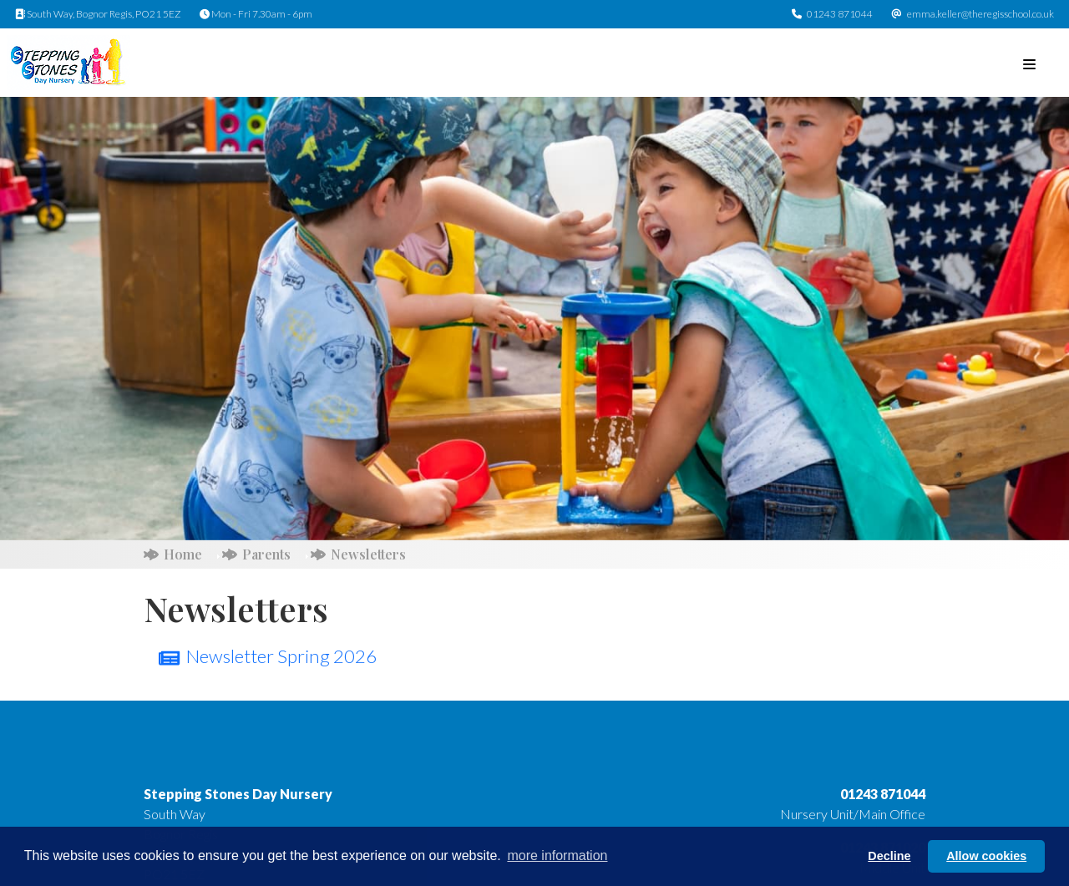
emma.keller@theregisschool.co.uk (980, 14)
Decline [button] (889, 856)
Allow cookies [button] (986, 856)
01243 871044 (840, 14)
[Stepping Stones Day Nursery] (68, 60)
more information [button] (557, 855)
